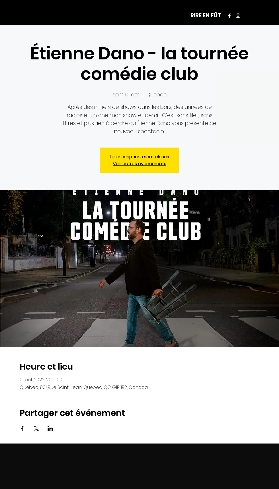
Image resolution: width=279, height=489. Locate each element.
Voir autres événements (139, 163)
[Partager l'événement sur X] (36, 428)
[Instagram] (238, 15)
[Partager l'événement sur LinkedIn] (50, 428)
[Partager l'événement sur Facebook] (22, 428)
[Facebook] (229, 15)
